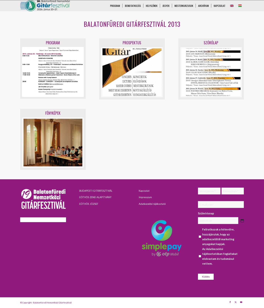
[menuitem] (115, 5)
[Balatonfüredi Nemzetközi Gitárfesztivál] (45, 5)
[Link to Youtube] (241, 302)
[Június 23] (53, 72)
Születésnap (206, 213)
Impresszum (145, 197)
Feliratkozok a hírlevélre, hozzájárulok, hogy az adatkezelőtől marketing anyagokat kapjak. (218, 237)
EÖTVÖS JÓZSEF (88, 203)
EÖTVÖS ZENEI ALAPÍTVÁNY (95, 197)
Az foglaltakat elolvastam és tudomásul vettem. (220, 256)
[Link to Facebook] (230, 302)
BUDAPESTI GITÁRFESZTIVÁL (95, 190)
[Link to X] (235, 302)
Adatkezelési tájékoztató (152, 203)
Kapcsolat (144, 190)
